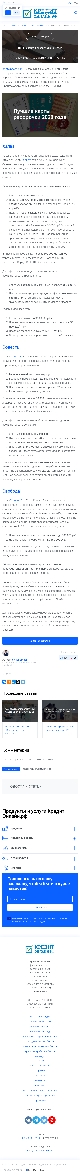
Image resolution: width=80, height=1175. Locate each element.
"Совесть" (16, 356)
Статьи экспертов (40, 1065)
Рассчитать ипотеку (40, 1026)
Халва (8, 146)
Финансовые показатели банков (40, 1046)
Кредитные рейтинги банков (40, 1051)
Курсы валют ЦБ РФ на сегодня (40, 1036)
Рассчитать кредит (40, 1016)
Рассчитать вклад (40, 1031)
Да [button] (8, 13)
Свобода (11, 491)
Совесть (10, 347)
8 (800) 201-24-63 (31, 1138)
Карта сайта (40, 1100)
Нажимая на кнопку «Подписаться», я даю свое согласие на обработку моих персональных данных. (39, 920)
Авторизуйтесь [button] (11, 769)
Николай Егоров (19, 659)
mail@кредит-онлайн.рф (40, 1150)
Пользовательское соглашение (40, 1090)
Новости (40, 1060)
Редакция (40, 1056)
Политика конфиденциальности (40, 1095)
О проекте (40, 1070)
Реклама (40, 1075)
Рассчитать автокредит (40, 1021)
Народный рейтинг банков (40, 1041)
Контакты (40, 1080)
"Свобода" (16, 500)
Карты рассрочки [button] (40, 640)
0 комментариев (42, 58)
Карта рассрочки (12, 69)
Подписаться (40, 907)
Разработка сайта (12, 1170)
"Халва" (26, 160)
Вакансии (40, 1085)
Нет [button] (16, 13)
